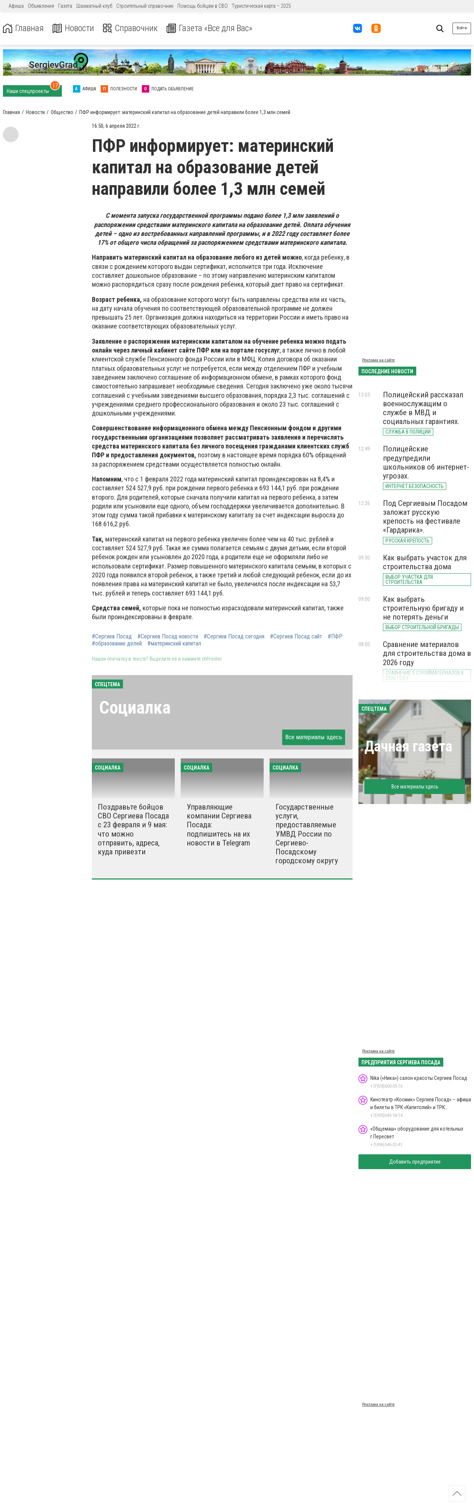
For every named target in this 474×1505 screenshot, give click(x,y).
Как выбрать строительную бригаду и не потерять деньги (423, 608)
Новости (73, 28)
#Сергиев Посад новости (167, 636)
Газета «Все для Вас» (210, 28)
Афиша (16, 6)
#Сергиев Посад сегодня (234, 636)
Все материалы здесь (313, 737)
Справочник (130, 28)
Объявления (41, 6)
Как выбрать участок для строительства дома (425, 562)
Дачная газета (408, 746)
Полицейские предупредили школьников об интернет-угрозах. (426, 462)
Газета (65, 6)
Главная (23, 28)
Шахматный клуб (94, 6)
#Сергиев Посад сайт (296, 636)
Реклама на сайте (378, 360)
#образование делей (117, 643)
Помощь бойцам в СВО (202, 6)
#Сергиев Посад (112, 636)
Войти (462, 28)
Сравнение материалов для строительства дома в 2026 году (427, 653)
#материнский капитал (174, 643)
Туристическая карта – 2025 (261, 6)
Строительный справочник (144, 6)
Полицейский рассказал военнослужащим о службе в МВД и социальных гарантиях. (423, 408)
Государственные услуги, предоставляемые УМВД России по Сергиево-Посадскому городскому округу (307, 833)
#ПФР (335, 636)
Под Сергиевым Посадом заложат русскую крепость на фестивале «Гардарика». (425, 516)
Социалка (135, 707)
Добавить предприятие (415, 1162)
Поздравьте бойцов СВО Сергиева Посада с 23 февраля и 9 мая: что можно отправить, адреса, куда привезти (133, 829)
